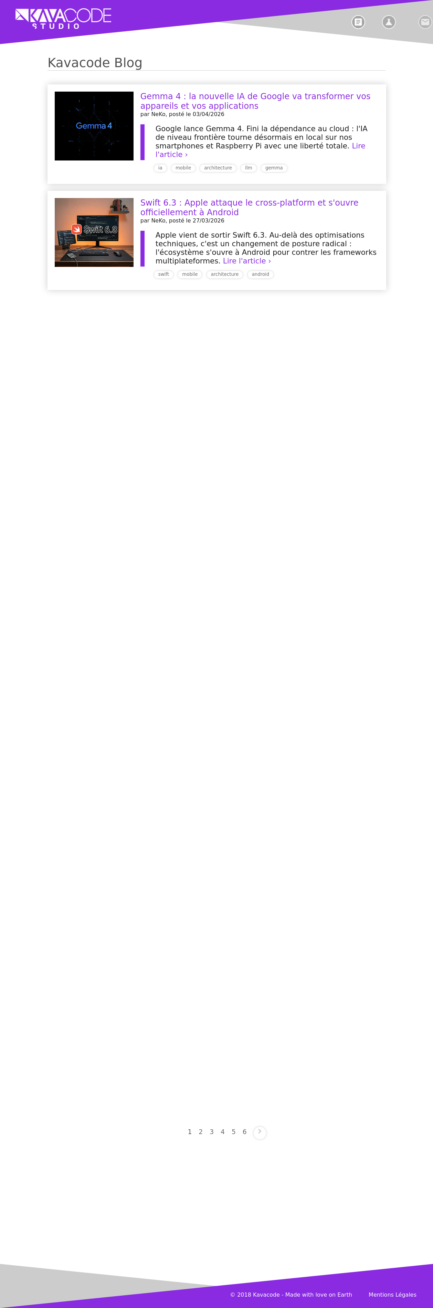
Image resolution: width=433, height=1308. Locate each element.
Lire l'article (244, 261)
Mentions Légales (392, 1294)
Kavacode (266, 1294)
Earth (344, 1294)
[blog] (367, 22)
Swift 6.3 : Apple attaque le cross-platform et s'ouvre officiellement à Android (249, 207)
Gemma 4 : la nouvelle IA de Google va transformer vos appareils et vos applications (255, 101)
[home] (55, 18)
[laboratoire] (403, 22)
